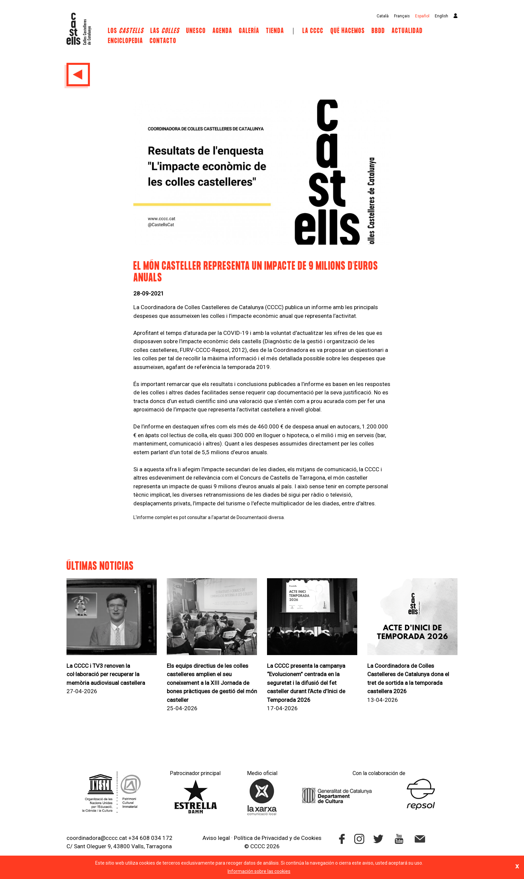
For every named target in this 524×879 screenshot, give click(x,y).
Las (164, 31)
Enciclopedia (125, 41)
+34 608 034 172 (150, 838)
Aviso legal (216, 838)
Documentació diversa (260, 517)
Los (126, 31)
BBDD (378, 31)
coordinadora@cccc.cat (97, 838)
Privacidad (275, 838)
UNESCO (196, 31)
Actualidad (407, 31)
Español (422, 16)
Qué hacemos (348, 31)
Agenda (222, 31)
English (441, 16)
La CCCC (312, 31)
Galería (249, 31)
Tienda (275, 31)
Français (402, 16)
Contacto (163, 41)
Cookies (311, 838)
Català (383, 16)
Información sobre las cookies (259, 871)
